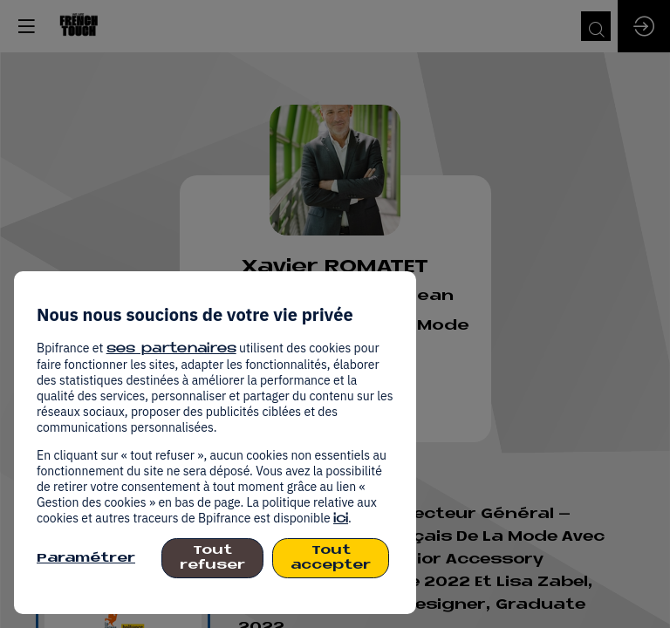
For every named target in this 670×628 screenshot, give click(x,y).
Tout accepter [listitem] (331, 558)
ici (340, 519)
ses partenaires (171, 349)
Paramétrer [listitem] (86, 558)
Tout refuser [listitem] (212, 558)
